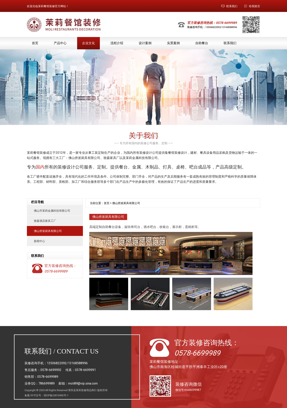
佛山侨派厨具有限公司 (48, 231)
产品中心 (60, 43)
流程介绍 (116, 43)
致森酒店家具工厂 (45, 220)
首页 (35, 43)
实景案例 (173, 43)
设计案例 (145, 43)
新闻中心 (39, 241)
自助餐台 (201, 43)
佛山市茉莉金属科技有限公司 (52, 210)
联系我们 (231, 6)
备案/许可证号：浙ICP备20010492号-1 (46, 395)
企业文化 (88, 43)
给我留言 (254, 6)
